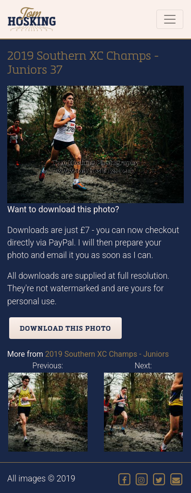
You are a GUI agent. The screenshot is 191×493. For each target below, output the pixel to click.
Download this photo (65, 328)
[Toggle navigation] (169, 19)
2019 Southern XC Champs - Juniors (107, 354)
